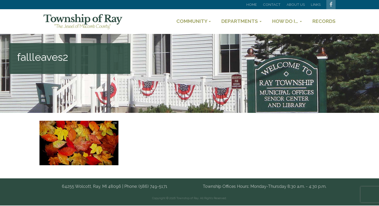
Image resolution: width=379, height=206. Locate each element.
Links (316, 4)
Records (324, 21)
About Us (296, 4)
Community (193, 21)
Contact (272, 4)
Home (251, 4)
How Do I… (287, 21)
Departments (241, 21)
